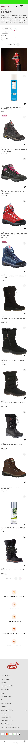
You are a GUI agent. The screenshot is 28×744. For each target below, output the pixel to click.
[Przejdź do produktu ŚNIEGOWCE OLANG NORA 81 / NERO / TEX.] (14, 384)
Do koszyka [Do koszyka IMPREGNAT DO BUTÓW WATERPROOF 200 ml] (24, 524)
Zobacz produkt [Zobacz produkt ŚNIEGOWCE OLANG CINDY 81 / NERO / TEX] (24, 313)
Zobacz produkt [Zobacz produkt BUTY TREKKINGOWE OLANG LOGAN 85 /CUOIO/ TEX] (24, 482)
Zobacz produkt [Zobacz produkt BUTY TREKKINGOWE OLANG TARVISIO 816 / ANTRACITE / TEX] (24, 144)
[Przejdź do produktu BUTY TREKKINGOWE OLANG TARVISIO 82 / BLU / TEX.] (14, 257)
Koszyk (3, 693)
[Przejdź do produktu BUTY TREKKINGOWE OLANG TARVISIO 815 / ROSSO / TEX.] (14, 215)
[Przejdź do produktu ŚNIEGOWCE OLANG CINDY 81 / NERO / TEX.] (14, 299)
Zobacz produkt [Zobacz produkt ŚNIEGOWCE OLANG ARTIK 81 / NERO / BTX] (24, 565)
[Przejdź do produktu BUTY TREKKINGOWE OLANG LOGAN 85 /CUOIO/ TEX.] (14, 468)
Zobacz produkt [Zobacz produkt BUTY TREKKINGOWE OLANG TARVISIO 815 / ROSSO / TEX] (24, 229)
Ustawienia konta (6, 696)
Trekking (7, 28)
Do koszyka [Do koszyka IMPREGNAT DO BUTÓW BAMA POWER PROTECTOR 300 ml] (24, 104)
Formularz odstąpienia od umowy (10, 727)
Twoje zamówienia (6, 703)
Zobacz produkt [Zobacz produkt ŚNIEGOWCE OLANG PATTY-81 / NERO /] (24, 440)
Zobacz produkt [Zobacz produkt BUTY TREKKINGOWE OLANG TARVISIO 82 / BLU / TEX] (24, 271)
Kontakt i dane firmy (6, 679)
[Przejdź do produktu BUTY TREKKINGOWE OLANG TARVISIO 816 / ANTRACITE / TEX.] (14, 130)
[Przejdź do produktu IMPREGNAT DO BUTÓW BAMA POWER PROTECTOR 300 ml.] (14, 90)
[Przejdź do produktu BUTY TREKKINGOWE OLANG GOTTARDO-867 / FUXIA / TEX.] (14, 173)
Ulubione (3, 706)
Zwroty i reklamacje (6, 724)
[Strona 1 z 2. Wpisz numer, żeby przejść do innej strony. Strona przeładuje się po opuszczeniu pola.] (12, 44)
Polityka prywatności (7, 686)
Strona (9, 44)
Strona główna (4, 9)
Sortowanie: (4, 35)
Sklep (2, 700)
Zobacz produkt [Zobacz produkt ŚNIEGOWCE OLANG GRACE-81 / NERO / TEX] (24, 355)
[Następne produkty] (15, 578)
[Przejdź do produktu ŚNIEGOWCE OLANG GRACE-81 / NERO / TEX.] (14, 341)
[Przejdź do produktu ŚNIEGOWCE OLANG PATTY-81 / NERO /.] (14, 426)
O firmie (3, 682)
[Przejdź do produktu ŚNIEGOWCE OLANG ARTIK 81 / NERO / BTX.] (14, 551)
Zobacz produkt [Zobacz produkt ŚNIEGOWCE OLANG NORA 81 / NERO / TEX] (24, 397)
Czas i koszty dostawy (7, 720)
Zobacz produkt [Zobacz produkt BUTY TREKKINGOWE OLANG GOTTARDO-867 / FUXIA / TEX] (24, 186)
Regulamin (4, 714)
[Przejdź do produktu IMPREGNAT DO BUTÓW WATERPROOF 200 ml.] (14, 510)
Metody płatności (6, 717)
